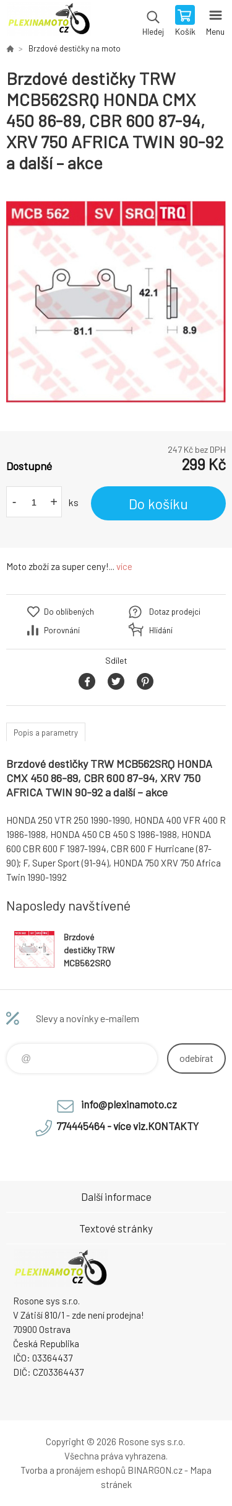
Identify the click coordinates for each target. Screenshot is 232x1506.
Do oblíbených (69, 612)
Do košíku (158, 503)
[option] (116, 302)
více (124, 566)
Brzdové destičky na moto (74, 48)
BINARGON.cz (155, 1470)
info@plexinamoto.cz (129, 1104)
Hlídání (161, 630)
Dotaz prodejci (174, 612)
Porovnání (62, 630)
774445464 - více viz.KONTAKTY (127, 1126)
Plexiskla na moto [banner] (48, 21)
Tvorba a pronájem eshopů (73, 1470)
